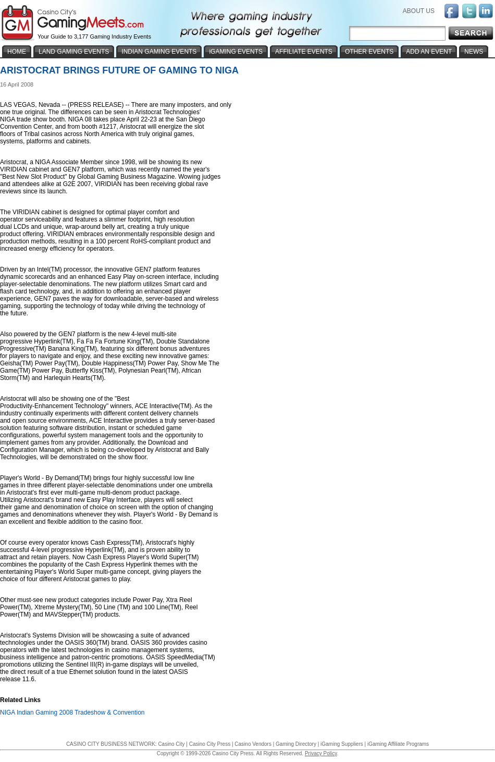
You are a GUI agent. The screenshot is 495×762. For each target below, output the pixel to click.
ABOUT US (419, 11)
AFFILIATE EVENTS (303, 51)
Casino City (171, 744)
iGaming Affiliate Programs (398, 744)
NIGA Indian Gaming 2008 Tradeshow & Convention (72, 712)
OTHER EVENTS (369, 51)
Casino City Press (209, 744)
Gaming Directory (296, 744)
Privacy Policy (321, 753)
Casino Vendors (252, 744)
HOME (16, 51)
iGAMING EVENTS (236, 51)
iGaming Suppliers (341, 744)
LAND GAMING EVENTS (74, 51)
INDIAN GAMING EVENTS (158, 51)
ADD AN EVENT (429, 51)
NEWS (473, 51)
